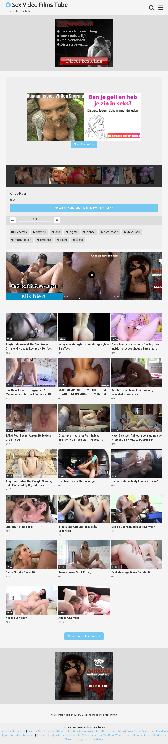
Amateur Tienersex (23, 735)
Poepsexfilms (44, 735)
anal (56, 232)
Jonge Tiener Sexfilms (89, 739)
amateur (39, 232)
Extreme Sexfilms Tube (41, 731)
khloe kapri (132, 232)
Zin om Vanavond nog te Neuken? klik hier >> (84, 207)
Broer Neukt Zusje (137, 731)
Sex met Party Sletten (138, 735)
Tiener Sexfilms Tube (13, 731)
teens (78, 239)
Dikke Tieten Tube (68, 731)
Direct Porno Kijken (113, 731)
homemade (109, 232)
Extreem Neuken (90, 731)
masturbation (21, 239)
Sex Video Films (86, 735)
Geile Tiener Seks (64, 735)
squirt (62, 239)
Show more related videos (84, 636)
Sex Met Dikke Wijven (110, 735)
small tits (44, 239)
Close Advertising (84, 144)
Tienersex (19, 232)
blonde (89, 232)
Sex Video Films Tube (36, 5)
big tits (72, 232)
